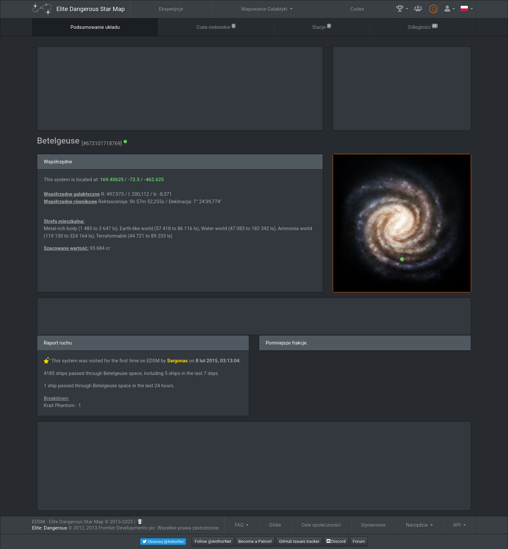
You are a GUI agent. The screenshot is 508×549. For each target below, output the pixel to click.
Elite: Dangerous (49, 528)
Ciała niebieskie (216, 26)
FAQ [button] (240, 525)
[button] (402, 9)
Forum (359, 541)
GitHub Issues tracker (299, 541)
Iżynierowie (373, 525)
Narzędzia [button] (417, 525)
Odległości (423, 26)
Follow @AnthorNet (213, 541)
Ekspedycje (171, 9)
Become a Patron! (255, 541)
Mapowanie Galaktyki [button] (265, 9)
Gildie (275, 525)
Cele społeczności (321, 525)
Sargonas (177, 361)
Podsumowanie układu (95, 27)
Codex (357, 9)
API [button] (457, 525)
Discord (336, 541)
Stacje (321, 26)
